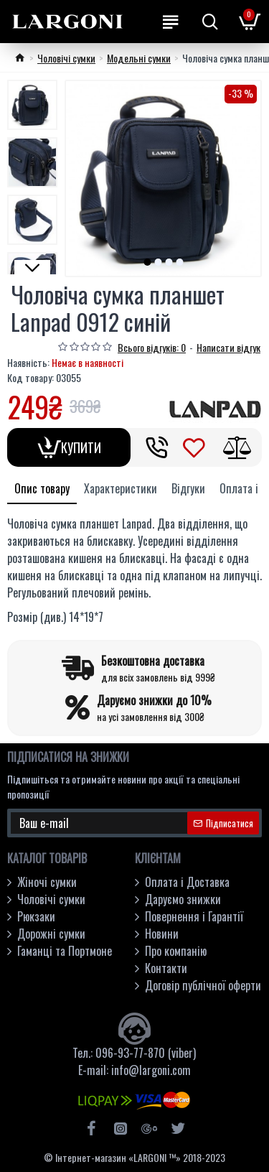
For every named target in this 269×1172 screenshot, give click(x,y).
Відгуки (188, 488)
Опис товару (42, 488)
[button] (147, 262)
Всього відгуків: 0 (152, 347)
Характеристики (120, 488)
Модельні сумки (139, 57)
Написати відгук (228, 347)
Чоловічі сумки (66, 57)
